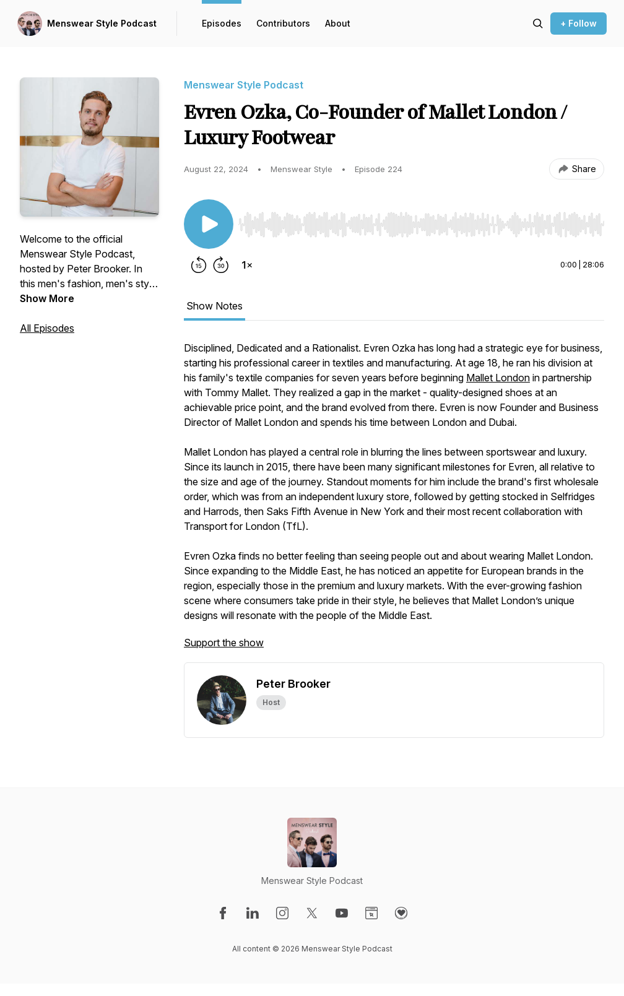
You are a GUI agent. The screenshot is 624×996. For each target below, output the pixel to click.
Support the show (224, 642)
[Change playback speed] (247, 265)
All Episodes (47, 328)
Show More (47, 298)
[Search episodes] (538, 23)
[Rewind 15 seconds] (198, 265)
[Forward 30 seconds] (221, 265)
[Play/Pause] (208, 224)
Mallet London (498, 377)
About (337, 23)
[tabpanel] (394, 501)
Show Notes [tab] (214, 306)
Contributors (283, 23)
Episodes (221, 23)
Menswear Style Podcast (102, 23)
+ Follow (578, 23)
